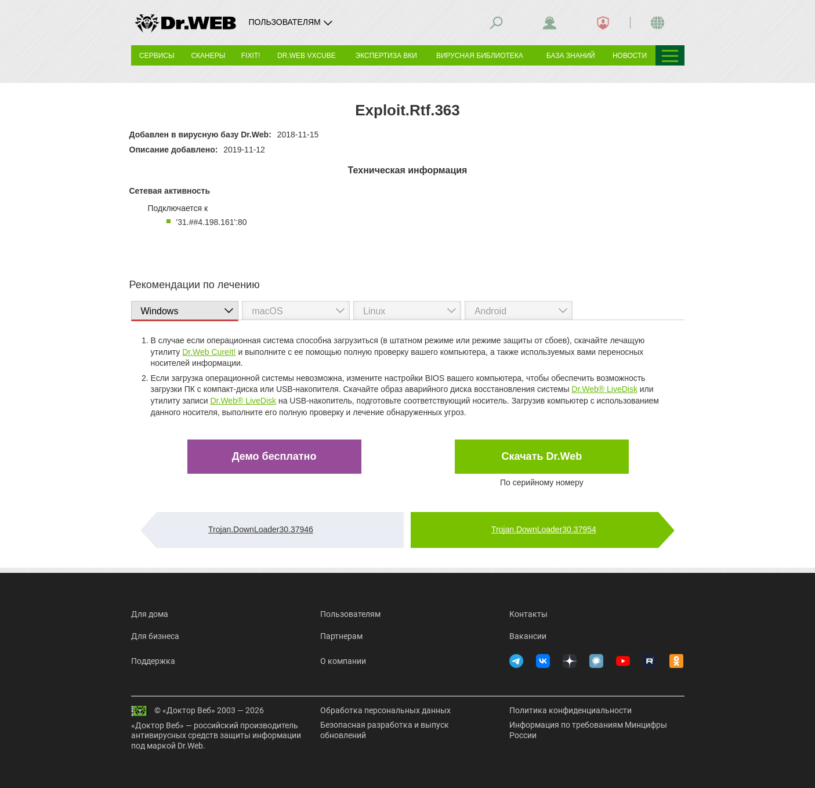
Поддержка (153, 661)
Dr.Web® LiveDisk (604, 389)
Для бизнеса (155, 636)
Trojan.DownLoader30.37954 (543, 529)
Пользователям (350, 614)
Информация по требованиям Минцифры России (588, 730)
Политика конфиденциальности (570, 710)
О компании (343, 661)
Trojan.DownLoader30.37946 (260, 529)
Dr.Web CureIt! (209, 352)
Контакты (528, 614)
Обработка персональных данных (385, 710)
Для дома (149, 614)
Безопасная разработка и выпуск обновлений (384, 730)
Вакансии (527, 636)
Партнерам (341, 636)
